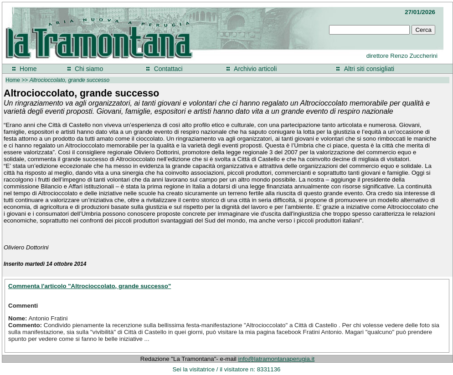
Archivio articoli (255, 68)
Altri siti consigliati (369, 68)
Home (28, 68)
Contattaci (168, 68)
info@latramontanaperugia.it (276, 358)
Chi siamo (89, 68)
